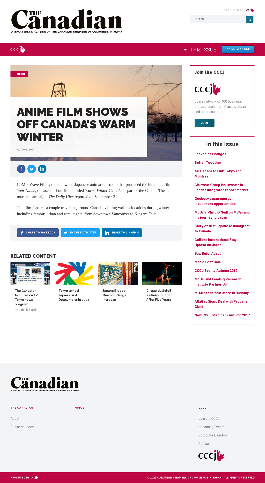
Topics (78, 407)
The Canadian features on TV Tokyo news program (26, 297)
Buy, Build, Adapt (208, 253)
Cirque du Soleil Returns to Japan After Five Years (159, 295)
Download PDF (238, 49)
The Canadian (21, 407)
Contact (204, 444)
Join (204, 123)
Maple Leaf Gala (208, 262)
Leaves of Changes (210, 154)
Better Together (208, 163)
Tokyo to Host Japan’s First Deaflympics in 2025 (74, 295)
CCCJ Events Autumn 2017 (216, 271)
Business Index (22, 427)
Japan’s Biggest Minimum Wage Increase (115, 295)
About (14, 419)
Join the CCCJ (209, 419)
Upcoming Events (211, 427)
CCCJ (202, 407)
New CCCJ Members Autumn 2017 (222, 315)
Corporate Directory (213, 435)
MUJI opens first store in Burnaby (222, 293)
